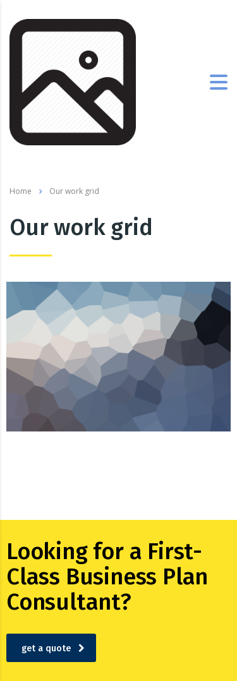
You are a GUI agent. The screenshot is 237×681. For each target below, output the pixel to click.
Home (20, 191)
